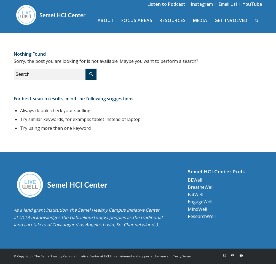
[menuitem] (166, 4)
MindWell (197, 209)
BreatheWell (200, 187)
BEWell (195, 180)
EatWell (195, 195)
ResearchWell (202, 216)
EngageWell (200, 202)
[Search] (256, 20)
